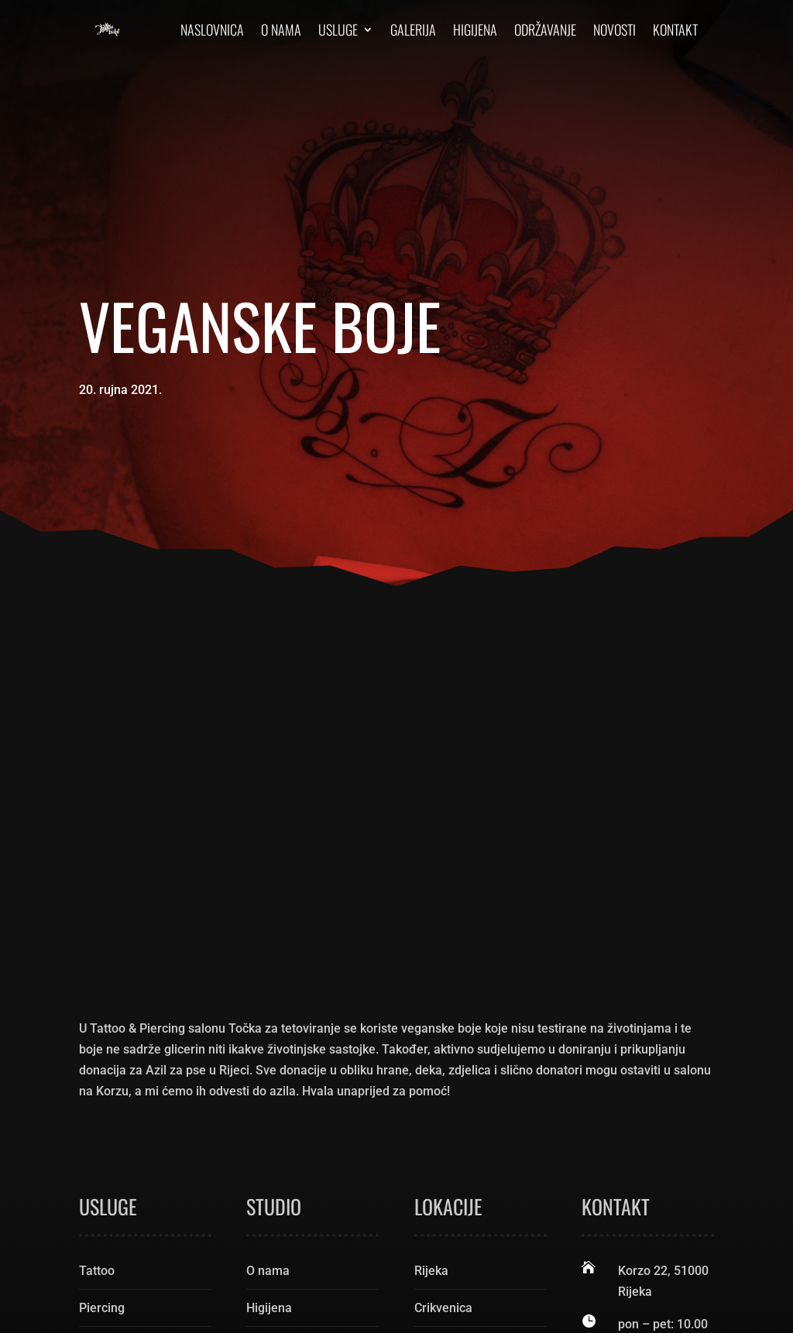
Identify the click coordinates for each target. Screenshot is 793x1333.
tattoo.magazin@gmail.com (683, 1112)
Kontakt (675, 29)
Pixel (246, 1306)
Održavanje (545, 29)
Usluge (338, 29)
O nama (281, 29)
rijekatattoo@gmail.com (673, 1091)
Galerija (413, 29)
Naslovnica (212, 29)
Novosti (614, 29)
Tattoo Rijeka (240, 1285)
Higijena (475, 29)
